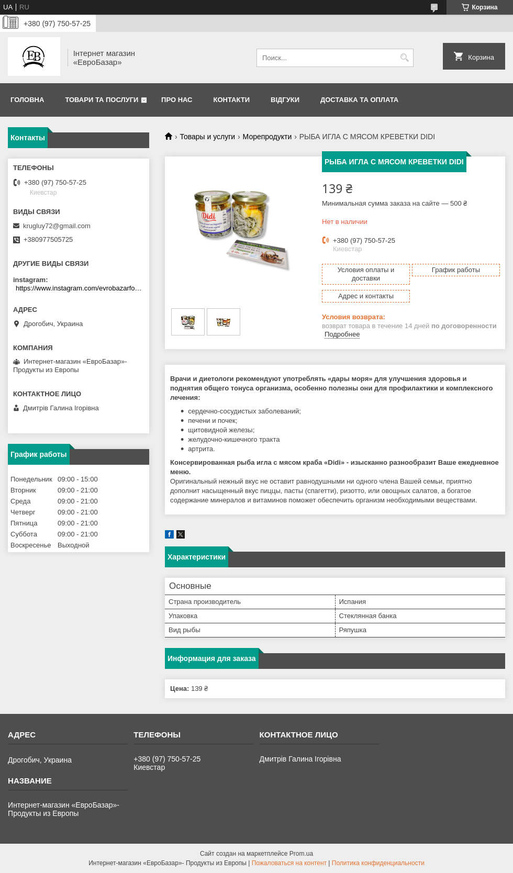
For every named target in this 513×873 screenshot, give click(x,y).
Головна (27, 100)
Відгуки (285, 100)
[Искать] (404, 58)
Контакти (232, 100)
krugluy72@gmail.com (57, 226)
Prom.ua (301, 853)
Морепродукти (267, 136)
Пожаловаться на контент (289, 863)
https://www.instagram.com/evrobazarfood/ (80, 288)
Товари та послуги (101, 100)
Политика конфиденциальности (378, 863)
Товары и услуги (207, 136)
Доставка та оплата (359, 100)
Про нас (176, 100)
